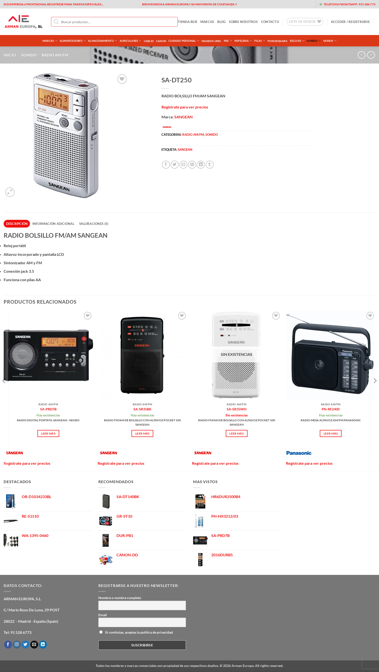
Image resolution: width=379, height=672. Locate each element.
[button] (350, 22)
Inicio (10, 55)
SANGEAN (183, 116)
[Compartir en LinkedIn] (201, 165)
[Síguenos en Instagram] (17, 645)
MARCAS (207, 22)
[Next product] (361, 55)
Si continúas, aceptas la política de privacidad (136, 632)
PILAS (259, 40)
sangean (185, 149)
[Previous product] (371, 55)
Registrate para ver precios (184, 107)
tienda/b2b (187, 22)
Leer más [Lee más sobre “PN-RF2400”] (331, 433)
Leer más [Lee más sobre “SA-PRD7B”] (48, 433)
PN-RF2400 (331, 409)
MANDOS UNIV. (211, 41)
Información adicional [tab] (53, 224)
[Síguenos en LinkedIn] (43, 645)
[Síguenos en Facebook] (8, 645)
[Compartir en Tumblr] (210, 165)
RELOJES (297, 40)
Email (102, 615)
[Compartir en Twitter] (175, 165)
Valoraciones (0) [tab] (93, 224)
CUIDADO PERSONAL (183, 40)
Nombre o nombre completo (119, 598)
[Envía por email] (183, 165)
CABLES (149, 41)
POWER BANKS (277, 41)
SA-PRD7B (48, 409)
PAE (228, 40)
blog (221, 22)
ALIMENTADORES (73, 40)
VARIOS (329, 40)
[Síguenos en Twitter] (25, 645)
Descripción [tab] (17, 224)
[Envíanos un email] (34, 645)
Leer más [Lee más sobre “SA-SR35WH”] (236, 433)
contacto (270, 22)
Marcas (50, 40)
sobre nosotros (243, 22)
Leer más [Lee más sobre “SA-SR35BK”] (142, 433)
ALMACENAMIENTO (102, 40)
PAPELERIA (243, 40)
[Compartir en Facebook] (166, 165)
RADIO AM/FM (55, 55)
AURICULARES (130, 40)
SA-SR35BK (142, 409)
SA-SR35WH (237, 409)
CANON (161, 41)
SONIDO (314, 40)
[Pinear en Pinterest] (192, 165)
